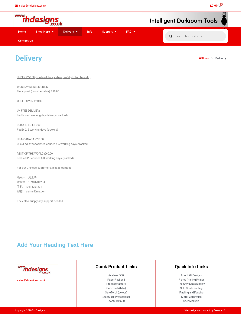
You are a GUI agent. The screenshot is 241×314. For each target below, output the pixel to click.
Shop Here (45, 32)
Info (89, 32)
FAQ (130, 32)
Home (22, 32)
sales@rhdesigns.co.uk (31, 278)
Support (109, 32)
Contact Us (25, 42)
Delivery (70, 32)
